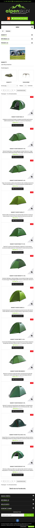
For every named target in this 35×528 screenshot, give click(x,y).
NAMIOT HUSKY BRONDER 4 (17, 371)
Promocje (4, 43)
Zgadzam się (31, 526)
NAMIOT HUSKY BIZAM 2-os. (17, 403)
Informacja (5, 39)
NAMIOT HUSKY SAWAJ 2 (17, 307)
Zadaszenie (26, 82)
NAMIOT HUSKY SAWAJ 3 (17, 212)
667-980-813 (9, 1)
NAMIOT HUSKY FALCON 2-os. (17, 434)
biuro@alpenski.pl (18, 1)
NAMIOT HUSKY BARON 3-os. (17, 180)
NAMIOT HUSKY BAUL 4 (18, 116)
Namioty (8, 82)
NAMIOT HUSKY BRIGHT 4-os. (18, 275)
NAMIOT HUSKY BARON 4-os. (18, 148)
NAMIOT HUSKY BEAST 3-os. (17, 244)
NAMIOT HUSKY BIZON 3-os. (17, 466)
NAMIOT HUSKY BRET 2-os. (17, 339)
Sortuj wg (3, 85)
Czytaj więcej (23, 526)
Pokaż (21, 85)
